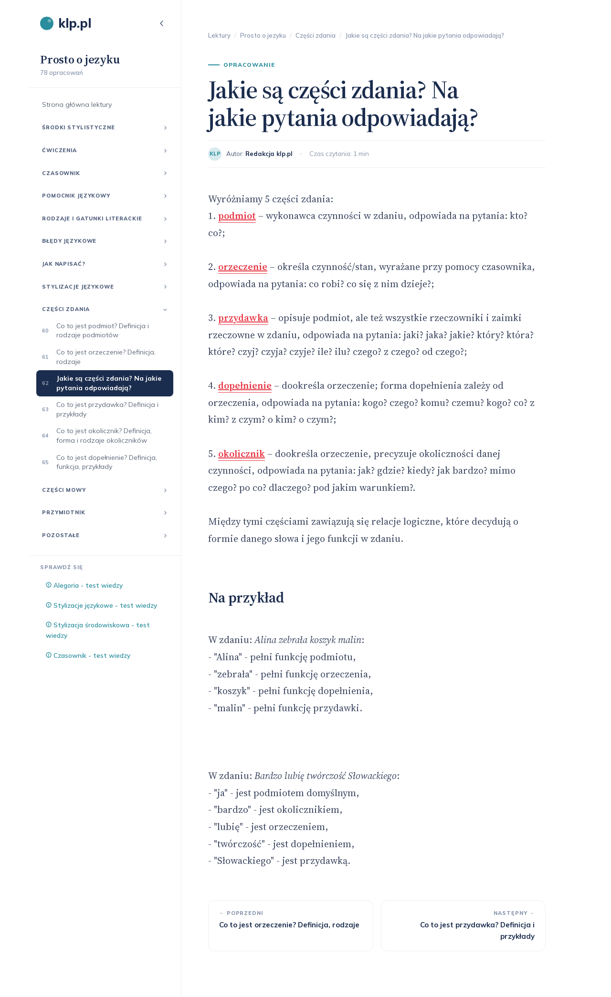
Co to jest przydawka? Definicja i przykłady (107, 409)
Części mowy (64, 490)
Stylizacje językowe (78, 286)
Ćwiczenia (59, 150)
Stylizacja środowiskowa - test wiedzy (98, 630)
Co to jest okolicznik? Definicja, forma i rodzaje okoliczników (104, 435)
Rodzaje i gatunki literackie (92, 218)
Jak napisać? (63, 263)
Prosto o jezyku (263, 35)
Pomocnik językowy (76, 195)
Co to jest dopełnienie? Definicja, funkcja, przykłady (106, 462)
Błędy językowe (69, 241)
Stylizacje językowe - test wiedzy (101, 605)
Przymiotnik (63, 512)
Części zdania (65, 309)
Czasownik (61, 173)
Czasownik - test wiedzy (88, 655)
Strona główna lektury (77, 104)
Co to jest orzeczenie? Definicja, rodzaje (106, 357)
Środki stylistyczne (78, 127)
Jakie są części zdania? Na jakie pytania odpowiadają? (108, 383)
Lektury (219, 35)
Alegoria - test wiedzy (84, 585)
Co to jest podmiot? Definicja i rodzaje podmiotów (102, 331)
